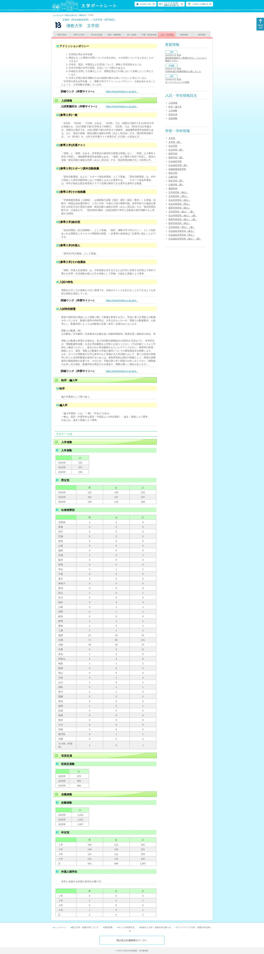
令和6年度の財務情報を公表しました (183, 71)
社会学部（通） (176, 150)
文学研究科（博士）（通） (182, 227)
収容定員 (173, 114)
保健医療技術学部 (177, 169)
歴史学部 (173, 173)
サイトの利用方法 (126, 927)
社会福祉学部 (175, 161)
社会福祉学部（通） (178, 165)
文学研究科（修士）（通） (182, 211)
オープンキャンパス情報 (177, 82)
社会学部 (173, 146)
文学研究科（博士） (178, 196)
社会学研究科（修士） (179, 200)
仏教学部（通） (176, 184)
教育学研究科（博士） (179, 223)
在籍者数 (173, 118)
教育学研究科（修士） (179, 208)
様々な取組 (131, 35)
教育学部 (173, 153)
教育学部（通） (176, 157)
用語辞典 (108, 927)
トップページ (58, 15)
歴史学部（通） (176, 180)
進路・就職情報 (114, 35)
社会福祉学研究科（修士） (182, 231)
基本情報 (201, 35)
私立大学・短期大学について (85, 927)
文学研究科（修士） (178, 192)
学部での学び (79, 35)
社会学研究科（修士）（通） (183, 215)
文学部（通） (175, 142)
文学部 (172, 138)
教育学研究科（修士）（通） (183, 219)
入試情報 (173, 103)
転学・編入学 (175, 106)
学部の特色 (61, 35)
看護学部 (173, 188)
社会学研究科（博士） (179, 204)
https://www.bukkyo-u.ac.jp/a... (122, 91)
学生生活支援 (96, 35)
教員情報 (184, 35)
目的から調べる (71, 15)
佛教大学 (82, 15)
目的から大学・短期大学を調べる (156, 927)
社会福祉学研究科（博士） (182, 235)
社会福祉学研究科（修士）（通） (185, 239)
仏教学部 (173, 177)
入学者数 (173, 110)
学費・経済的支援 (149, 35)
